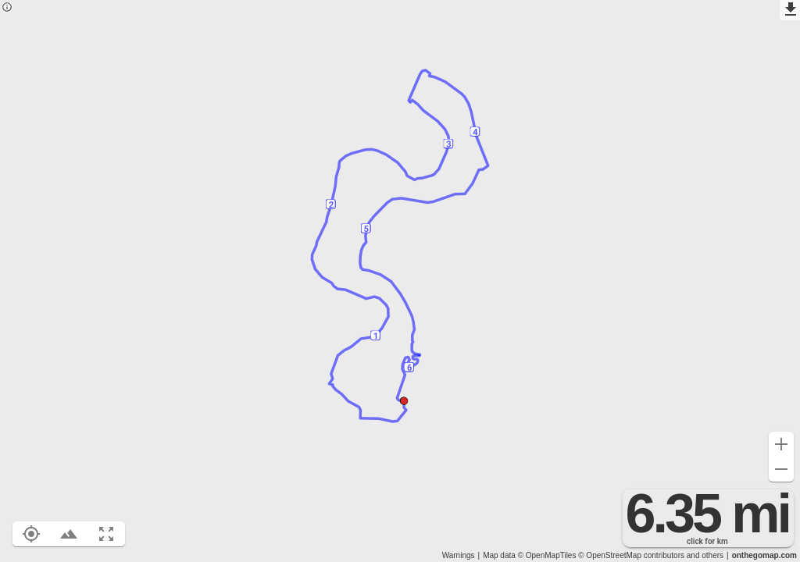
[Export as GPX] (790, 10)
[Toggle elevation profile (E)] (69, 533)
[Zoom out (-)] (781, 469)
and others (705, 555)
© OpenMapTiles (547, 555)
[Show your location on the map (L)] (31, 533)
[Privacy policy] (7, 8)
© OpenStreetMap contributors (631, 555)
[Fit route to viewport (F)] (106, 533)
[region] (400, 281)
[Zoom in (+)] (781, 444)
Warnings (458, 555)
